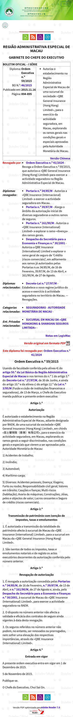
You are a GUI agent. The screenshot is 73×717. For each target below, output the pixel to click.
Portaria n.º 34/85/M (39, 191)
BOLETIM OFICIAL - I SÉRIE (20, 64)
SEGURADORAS (36, 307)
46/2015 (26, 85)
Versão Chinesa (60, 158)
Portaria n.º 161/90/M (40, 223)
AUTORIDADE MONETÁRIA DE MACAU (43, 309)
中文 (65, 4)
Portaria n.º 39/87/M (39, 207)
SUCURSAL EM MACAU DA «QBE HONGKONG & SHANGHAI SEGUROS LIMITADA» (45, 323)
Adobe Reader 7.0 (50, 707)
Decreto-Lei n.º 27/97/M (41, 283)
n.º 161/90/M (20, 589)
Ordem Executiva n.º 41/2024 (45, 163)
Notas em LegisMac (57, 336)
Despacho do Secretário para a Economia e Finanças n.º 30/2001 (44, 241)
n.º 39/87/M (50, 585)
